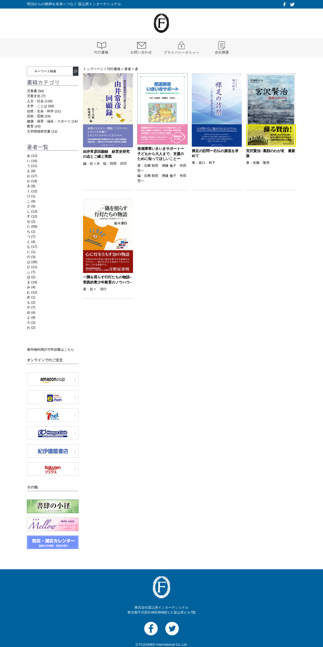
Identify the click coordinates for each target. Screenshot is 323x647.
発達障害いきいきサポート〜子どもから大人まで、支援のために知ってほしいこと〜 (160, 154)
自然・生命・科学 (40, 111)
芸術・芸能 (35, 116)
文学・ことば (37, 106)
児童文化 (33, 96)
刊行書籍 (113, 69)
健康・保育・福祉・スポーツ (49, 121)
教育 (30, 126)
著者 (127, 69)
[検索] (75, 71)
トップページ (93, 69)
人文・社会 (35, 101)
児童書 (32, 91)
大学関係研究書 (38, 131)
